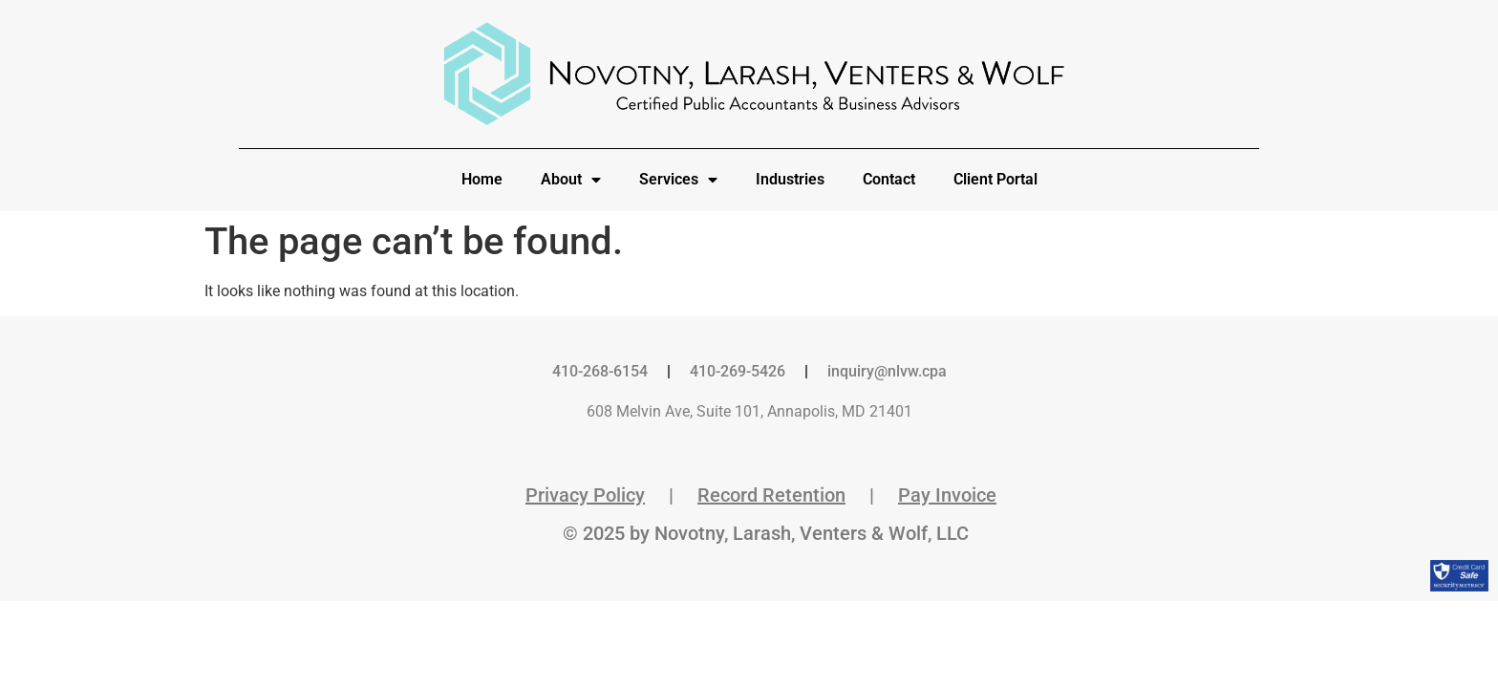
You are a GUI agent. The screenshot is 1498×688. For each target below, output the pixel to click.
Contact (889, 179)
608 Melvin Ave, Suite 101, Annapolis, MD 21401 (749, 411)
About (571, 179)
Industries (790, 179)
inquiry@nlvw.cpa (887, 371)
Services (678, 179)
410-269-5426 (737, 371)
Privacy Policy (585, 495)
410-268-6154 (600, 371)
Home (482, 179)
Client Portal (995, 179)
